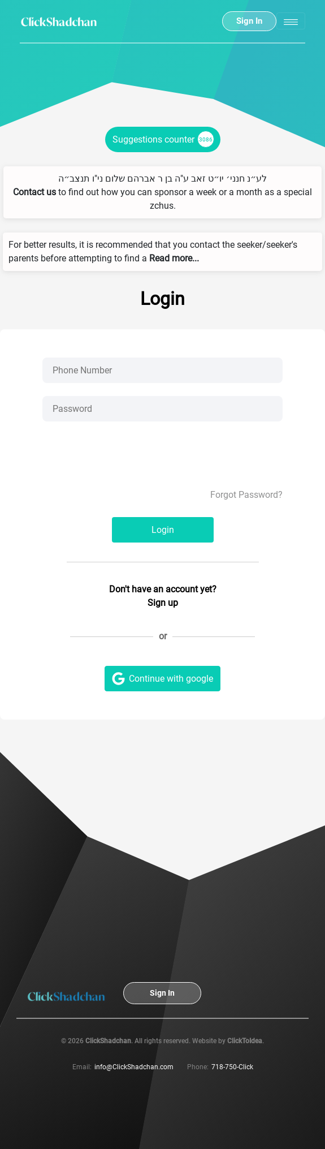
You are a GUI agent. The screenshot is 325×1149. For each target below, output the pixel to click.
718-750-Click (232, 1067)
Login (162, 529)
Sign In (249, 21)
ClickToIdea (244, 1041)
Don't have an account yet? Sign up (162, 596)
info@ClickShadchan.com (134, 1067)
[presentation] (163, 466)
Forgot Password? (246, 494)
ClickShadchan (108, 1041)
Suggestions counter (163, 139)
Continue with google (162, 678)
